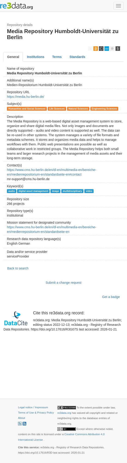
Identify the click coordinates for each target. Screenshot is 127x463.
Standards (77, 57)
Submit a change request (64, 282)
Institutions (35, 57)
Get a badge (111, 297)
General (13, 57)
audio (11, 191)
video (89, 191)
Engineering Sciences (104, 108)
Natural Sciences (78, 108)
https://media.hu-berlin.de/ (25, 96)
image (55, 191)
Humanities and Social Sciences (26, 108)
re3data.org (64, 412)
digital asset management (33, 191)
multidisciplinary (72, 191)
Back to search (18, 268)
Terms (57, 57)
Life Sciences (57, 108)
